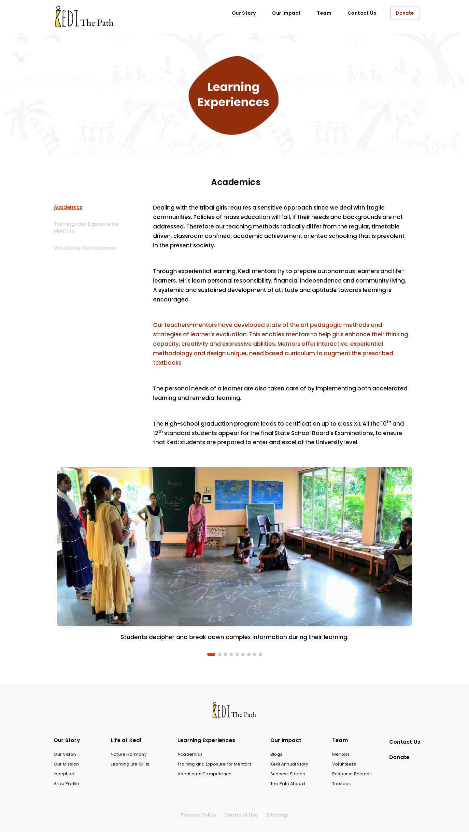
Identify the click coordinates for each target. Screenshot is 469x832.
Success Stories (287, 774)
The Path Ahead (287, 784)
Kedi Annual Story (289, 764)
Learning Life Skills (130, 764)
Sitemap (277, 814)
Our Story (244, 13)
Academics (68, 207)
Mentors (341, 754)
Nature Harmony (129, 754)
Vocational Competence (85, 247)
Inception (64, 774)
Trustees (341, 784)
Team (324, 13)
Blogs (276, 754)
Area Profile (66, 784)
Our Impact (286, 13)
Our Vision (65, 754)
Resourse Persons (352, 774)
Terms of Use (241, 814)
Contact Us (362, 13)
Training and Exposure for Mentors (86, 227)
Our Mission (66, 764)
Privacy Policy (199, 814)
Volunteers (344, 764)
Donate (405, 13)
